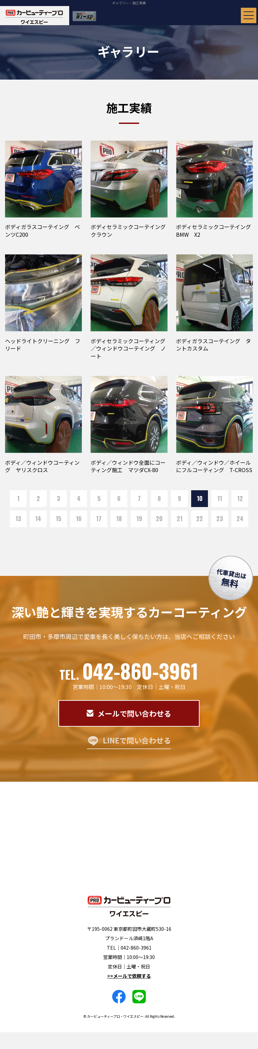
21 (179, 518)
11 (219, 498)
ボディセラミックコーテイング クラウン (131, 230)
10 (200, 498)
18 (119, 518)
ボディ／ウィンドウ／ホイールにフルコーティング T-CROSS (214, 466)
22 (199, 518)
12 (240, 498)
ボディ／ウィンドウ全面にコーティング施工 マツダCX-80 (128, 466)
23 (219, 518)
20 (159, 518)
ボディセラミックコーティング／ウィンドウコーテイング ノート (128, 348)
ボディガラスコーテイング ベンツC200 (42, 230)
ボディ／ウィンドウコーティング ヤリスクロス (42, 466)
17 (98, 518)
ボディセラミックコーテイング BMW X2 (216, 230)
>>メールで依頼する (129, 975)
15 (58, 518)
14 (38, 518)
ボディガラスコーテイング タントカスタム (213, 344)
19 (139, 518)
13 (18, 518)
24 (240, 518)
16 (79, 518)
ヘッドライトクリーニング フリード (42, 344)
